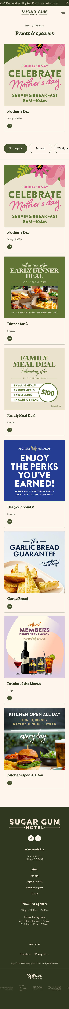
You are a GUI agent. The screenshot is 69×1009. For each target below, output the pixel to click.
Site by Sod (34, 944)
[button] (63, 12)
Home (27, 25)
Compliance (26, 954)
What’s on (39, 25)
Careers (34, 893)
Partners (34, 875)
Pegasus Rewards (35, 881)
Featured (40, 148)
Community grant (34, 887)
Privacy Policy (42, 954)
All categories (15, 148)
